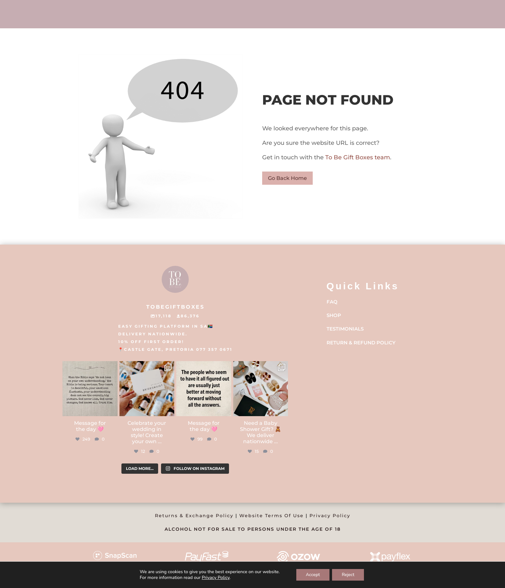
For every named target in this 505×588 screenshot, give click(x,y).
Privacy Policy (330, 515)
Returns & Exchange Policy (194, 515)
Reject (348, 575)
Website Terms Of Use (271, 515)
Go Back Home (287, 178)
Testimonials (345, 329)
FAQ (332, 302)
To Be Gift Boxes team (357, 157)
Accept (313, 575)
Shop (334, 315)
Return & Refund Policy (361, 343)
